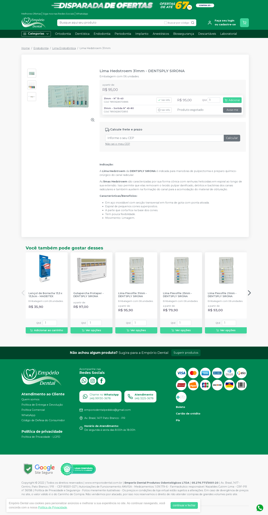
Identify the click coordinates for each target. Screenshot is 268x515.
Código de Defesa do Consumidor (43, 420)
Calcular (232, 138)
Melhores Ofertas (31, 13)
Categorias (36, 34)
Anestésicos (161, 33)
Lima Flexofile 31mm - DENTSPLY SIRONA (132, 295)
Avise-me (232, 110)
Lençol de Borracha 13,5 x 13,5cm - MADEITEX (45, 295)
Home (25, 48)
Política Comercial (33, 409)
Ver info (164, 100)
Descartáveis (207, 33)
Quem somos (30, 399)
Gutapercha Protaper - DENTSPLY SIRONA (88, 295)
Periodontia (123, 33)
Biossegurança (183, 33)
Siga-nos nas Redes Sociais (58, 13)
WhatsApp (82, 13)
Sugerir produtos (186, 352)
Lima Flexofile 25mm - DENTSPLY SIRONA (177, 295)
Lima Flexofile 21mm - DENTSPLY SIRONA (222, 295)
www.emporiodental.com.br (103, 482)
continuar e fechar (184, 505)
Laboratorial (228, 33)
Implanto (141, 33)
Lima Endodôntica (64, 48)
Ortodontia (63, 33)
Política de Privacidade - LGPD (40, 436)
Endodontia (102, 33)
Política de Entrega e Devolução (42, 404)
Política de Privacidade (52, 507)
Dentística (82, 33)
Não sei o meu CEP (117, 144)
